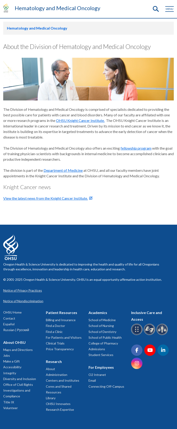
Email (92, 380)
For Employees (101, 367)
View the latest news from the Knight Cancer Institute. (45, 198)
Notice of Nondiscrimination (23, 301)
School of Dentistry (102, 332)
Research (54, 361)
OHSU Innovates (58, 404)
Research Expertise (60, 409)
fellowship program (136, 148)
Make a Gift (11, 361)
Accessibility (12, 367)
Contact (9, 318)
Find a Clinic (54, 332)
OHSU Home (12, 312)
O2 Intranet (97, 375)
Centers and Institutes (62, 380)
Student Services (100, 355)
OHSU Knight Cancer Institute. (80, 120)
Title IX (8, 402)
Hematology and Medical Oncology (57, 8)
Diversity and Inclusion (19, 379)
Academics (97, 312)
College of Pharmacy (103, 343)
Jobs (6, 355)
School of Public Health (105, 337)
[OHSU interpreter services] (162, 334)
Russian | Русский (16, 330)
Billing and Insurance (61, 320)
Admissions (96, 349)
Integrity (9, 373)
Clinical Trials (55, 343)
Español (9, 324)
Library (51, 398)
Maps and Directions (18, 350)
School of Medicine (102, 320)
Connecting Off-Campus (106, 386)
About (50, 369)
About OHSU (14, 342)
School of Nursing (101, 326)
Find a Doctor (55, 326)
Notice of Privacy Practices (22, 290)
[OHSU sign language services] (150, 334)
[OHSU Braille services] (137, 334)
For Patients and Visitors (64, 337)
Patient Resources (61, 312)
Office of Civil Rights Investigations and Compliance (18, 390)
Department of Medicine (63, 170)
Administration (56, 375)
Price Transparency (60, 349)
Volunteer (10, 408)
